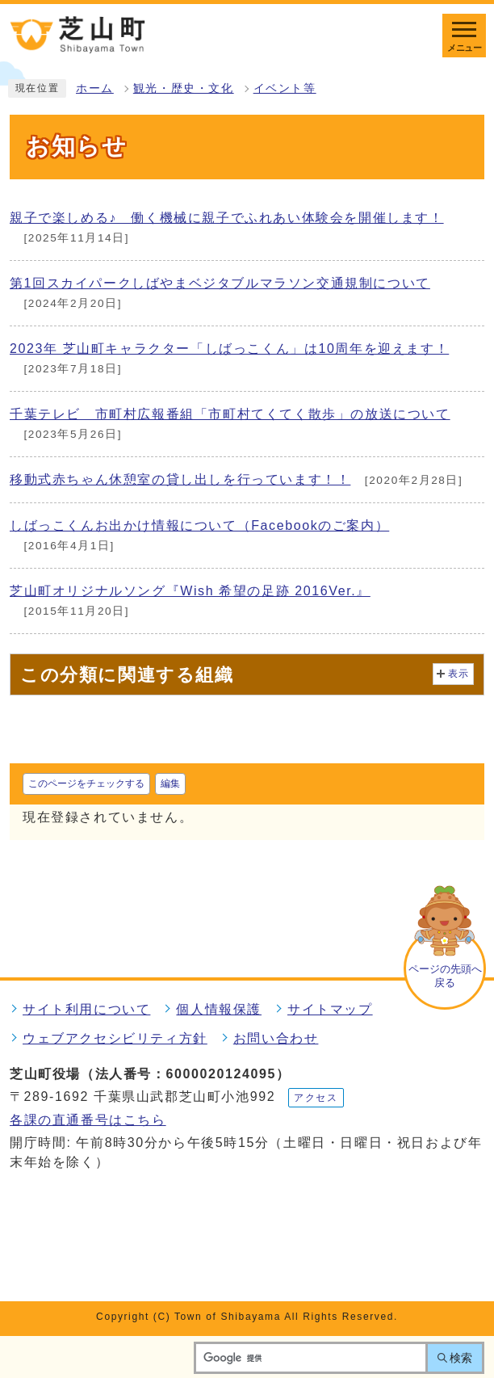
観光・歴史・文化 (183, 88)
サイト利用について (86, 1009)
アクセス (315, 1097)
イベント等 (284, 88)
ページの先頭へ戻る (445, 976)
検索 (461, 1357)
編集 (170, 783)
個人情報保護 (219, 1009)
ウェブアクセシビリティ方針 (115, 1038)
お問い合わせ (276, 1038)
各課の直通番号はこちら (88, 1120)
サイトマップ (330, 1009)
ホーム (95, 88)
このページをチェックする (86, 783)
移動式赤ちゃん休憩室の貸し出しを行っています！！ (180, 479)
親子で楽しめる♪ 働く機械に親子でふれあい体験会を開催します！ (227, 218)
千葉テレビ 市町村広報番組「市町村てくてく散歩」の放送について (230, 414)
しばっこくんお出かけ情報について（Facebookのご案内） (199, 525)
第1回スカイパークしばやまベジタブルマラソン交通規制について (220, 283)
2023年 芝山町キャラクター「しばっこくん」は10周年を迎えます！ (229, 348)
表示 (459, 673)
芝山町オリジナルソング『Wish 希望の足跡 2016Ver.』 (190, 591)
